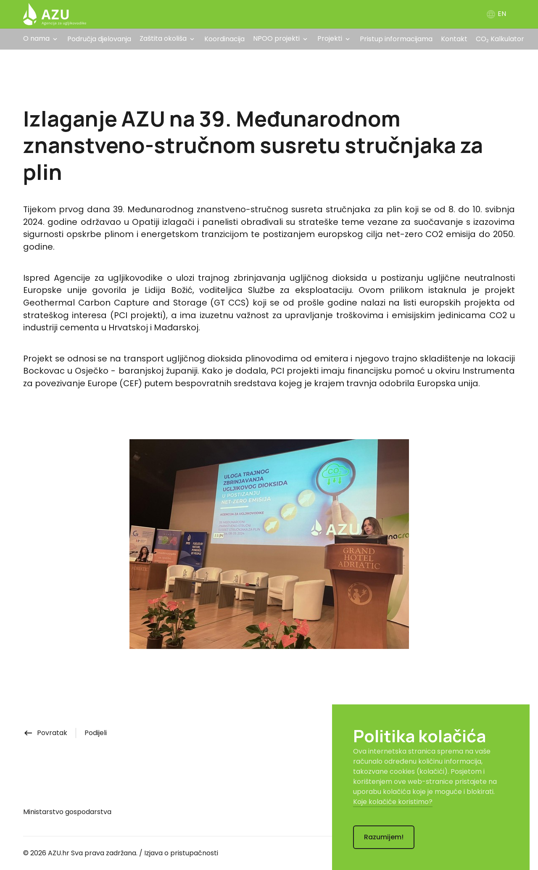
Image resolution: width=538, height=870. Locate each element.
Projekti (329, 38)
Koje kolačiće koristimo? (393, 802)
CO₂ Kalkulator (500, 39)
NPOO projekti (276, 38)
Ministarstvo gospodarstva (67, 812)
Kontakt (454, 39)
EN (496, 13)
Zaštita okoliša (163, 38)
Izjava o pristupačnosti (181, 853)
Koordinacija (224, 39)
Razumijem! (384, 837)
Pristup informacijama (396, 39)
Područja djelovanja (99, 39)
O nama (36, 38)
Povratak (45, 733)
